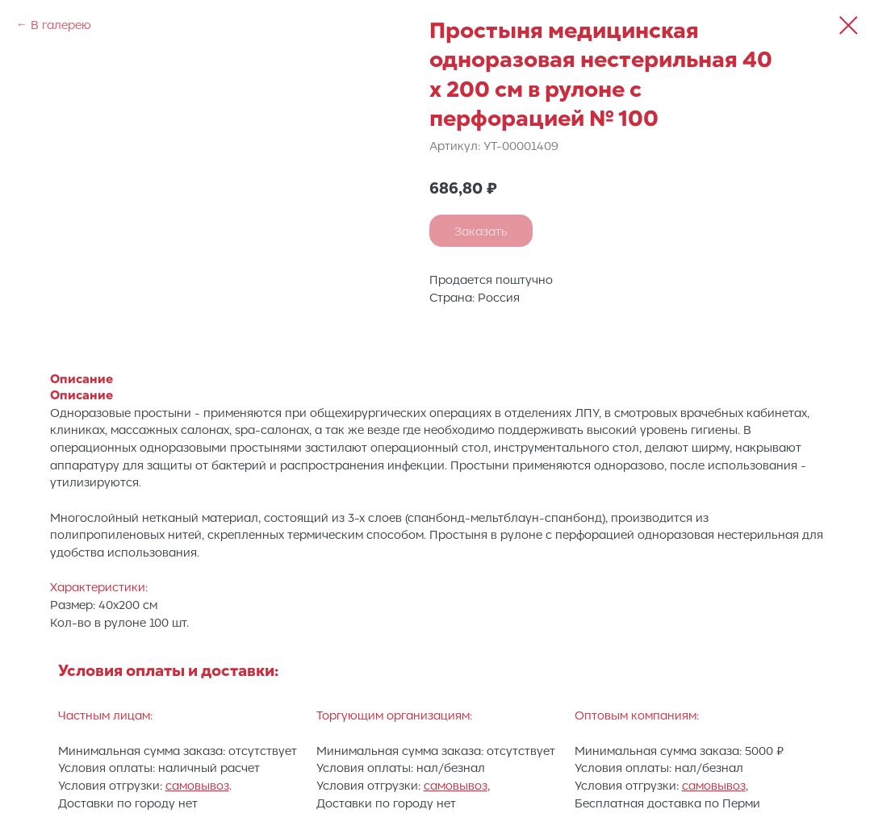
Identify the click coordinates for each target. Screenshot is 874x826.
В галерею (61, 24)
